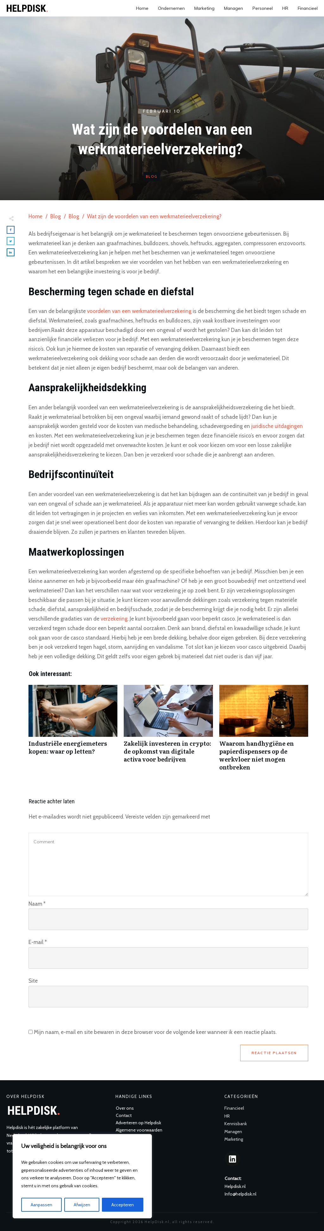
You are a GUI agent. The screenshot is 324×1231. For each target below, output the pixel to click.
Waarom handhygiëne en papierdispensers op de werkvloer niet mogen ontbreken (263, 731)
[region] (82, 1176)
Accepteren (122, 1205)
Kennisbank (235, 1123)
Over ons (125, 1108)
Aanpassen (41, 1205)
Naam (37, 904)
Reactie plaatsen (274, 1053)
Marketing (233, 1139)
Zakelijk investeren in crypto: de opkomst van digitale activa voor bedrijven (168, 731)
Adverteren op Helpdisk (138, 1123)
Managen (233, 1131)
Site (33, 981)
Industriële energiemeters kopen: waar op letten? (72, 731)
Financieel (234, 1108)
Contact (124, 1115)
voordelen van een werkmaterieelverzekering (139, 311)
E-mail (37, 942)
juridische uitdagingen (277, 426)
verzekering (114, 619)
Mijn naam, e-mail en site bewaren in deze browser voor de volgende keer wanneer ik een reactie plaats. (155, 1032)
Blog (151, 176)
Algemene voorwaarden (139, 1130)
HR (227, 1116)
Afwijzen (82, 1205)
